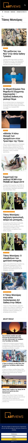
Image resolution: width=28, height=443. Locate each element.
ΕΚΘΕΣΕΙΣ (5, 48)
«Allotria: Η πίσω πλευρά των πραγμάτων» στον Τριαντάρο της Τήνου (13, 137)
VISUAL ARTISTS (6, 387)
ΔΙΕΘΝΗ (4, 361)
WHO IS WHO (6, 252)
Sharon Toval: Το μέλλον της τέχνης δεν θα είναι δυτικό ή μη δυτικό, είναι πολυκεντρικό (13, 391)
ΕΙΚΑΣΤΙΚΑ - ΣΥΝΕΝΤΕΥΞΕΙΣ (9, 211)
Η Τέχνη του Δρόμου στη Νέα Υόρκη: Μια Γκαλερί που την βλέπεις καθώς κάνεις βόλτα (13, 365)
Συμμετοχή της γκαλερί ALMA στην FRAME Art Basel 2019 (13, 179)
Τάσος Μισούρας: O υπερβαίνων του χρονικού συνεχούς (12, 258)
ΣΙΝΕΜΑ (4, 333)
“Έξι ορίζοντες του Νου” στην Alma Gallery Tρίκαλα (14, 54)
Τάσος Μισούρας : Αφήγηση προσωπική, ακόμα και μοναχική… (13, 217)
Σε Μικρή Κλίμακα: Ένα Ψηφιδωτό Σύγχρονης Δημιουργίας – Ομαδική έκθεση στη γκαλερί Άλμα (14, 94)
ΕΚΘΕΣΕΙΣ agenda (7, 86)
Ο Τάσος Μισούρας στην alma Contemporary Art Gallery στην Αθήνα (12, 299)
